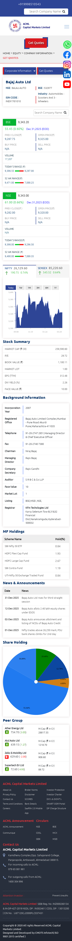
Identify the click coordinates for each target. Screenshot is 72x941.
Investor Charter (54, 794)
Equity (17, 53)
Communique (9, 833)
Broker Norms (31, 790)
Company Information (38, 53)
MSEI (55, 839)
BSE (54, 826)
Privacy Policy (9, 794)
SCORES (29, 799)
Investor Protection (56, 790)
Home (6, 53)
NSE (38, 826)
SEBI (38, 839)
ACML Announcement (13, 826)
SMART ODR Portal (56, 803)
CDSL (38, 833)
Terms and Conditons (13, 803)
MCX (55, 833)
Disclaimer (30, 794)
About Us (7, 790)
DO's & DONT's (54, 799)
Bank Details (31, 803)
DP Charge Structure (56, 808)
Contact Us (8, 799)
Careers (6, 808)
